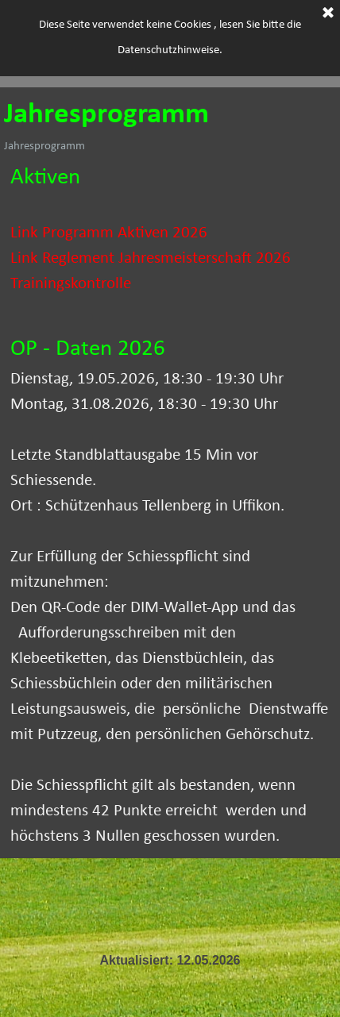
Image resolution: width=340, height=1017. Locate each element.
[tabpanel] (170, 241)
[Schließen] (328, 12)
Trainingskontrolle (70, 283)
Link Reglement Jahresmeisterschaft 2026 (150, 258)
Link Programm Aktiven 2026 (108, 233)
